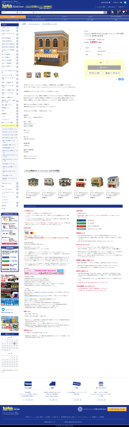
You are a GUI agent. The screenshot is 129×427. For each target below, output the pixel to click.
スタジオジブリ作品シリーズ (9, 129)
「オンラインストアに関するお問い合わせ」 (88, 275)
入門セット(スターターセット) (8, 34)
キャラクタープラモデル (38, 19)
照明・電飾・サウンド (7, 105)
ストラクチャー (5, 119)
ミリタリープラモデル (13, 19)
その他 (3, 208)
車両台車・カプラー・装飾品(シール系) (8, 101)
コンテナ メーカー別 (7, 75)
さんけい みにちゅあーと (34, 24)
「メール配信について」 (59, 215)
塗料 (3, 186)
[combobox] (26, 12)
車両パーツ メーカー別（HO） (7, 86)
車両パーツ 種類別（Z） (8, 97)
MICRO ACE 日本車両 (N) (8, 44)
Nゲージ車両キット (6, 57)
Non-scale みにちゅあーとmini (9, 134)
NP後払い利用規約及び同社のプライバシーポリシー (36, 295)
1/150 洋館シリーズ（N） (8, 163)
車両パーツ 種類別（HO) (8, 90)
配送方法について (28, 330)
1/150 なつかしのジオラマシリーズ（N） (10, 155)
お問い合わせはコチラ (117, 409)
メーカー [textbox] (20, 12)
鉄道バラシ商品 (5, 30)
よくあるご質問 (101, 7)
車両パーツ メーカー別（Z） (7, 93)
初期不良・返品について (82, 271)
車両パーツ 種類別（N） (8, 82)
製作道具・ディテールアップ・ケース (10, 179)
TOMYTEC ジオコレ (7, 183)
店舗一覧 (56, 417)
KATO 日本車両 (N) (6, 38)
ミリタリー (64, 16)
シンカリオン (5, 199)
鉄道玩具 (4, 205)
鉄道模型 (12, 16)
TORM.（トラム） (6, 27)
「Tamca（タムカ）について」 (100, 253)
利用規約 (102, 417)
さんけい (86, 31)
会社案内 (48, 417)
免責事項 (94, 417)
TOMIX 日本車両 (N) (7, 41)
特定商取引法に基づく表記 (67, 417)
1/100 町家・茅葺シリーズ (8, 145)
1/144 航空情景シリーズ (8, 147)
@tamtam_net (7, 309)
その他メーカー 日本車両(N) (8, 50)
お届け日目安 (79, 210)
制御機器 (4, 113)
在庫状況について (80, 233)
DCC (3, 110)
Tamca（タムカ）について (83, 244)
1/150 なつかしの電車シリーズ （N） (10, 151)
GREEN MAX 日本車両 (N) (8, 47)
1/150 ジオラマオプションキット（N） (10, 160)
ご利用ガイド (117, 2)
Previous (23, 49)
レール (3, 116)
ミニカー (90, 16)
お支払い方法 (27, 227)
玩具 (116, 19)
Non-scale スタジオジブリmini (9, 132)
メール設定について (29, 210)
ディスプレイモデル (7, 189)
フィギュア (64, 19)
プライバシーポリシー (83, 417)
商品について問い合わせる (113, 73)
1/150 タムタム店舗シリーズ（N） (9, 167)
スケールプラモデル (116, 16)
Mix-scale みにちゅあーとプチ (9, 137)
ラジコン (38, 16)
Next (80, 49)
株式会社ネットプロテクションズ (42, 292)
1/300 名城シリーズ (7, 175)
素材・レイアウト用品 (7, 122)
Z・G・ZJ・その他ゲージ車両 (9, 71)
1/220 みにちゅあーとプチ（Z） (8, 171)
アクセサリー (5, 202)
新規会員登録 (105, 2)
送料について (27, 311)
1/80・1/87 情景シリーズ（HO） (49, 24)
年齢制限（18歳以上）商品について (85, 260)
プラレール (4, 196)
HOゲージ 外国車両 (6, 63)
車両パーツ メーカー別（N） (7, 78)
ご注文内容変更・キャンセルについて (85, 286)
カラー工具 (90, 19)
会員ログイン (122, 7)
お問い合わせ (111, 7)
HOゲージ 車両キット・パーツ (8, 67)
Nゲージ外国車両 (6, 54)
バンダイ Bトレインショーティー (8, 193)
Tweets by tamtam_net (7, 312)
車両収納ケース (5, 107)
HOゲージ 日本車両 (6, 60)
